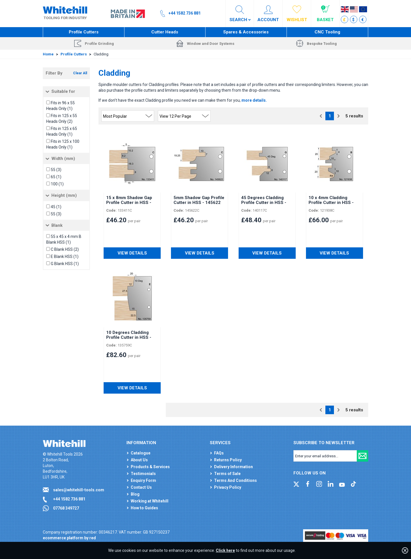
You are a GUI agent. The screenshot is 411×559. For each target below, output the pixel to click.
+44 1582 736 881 (69, 499)
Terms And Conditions (235, 480)
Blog (135, 494)
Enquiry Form (143, 480)
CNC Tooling (327, 32)
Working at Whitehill (149, 501)
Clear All (80, 73)
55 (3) (56, 169)
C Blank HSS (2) (65, 249)
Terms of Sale (227, 473)
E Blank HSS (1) (64, 256)
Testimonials (143, 473)
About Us (139, 460)
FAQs (219, 453)
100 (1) (57, 184)
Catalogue (140, 453)
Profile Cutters (83, 32)
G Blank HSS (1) (65, 263)
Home (48, 54)
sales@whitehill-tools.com (78, 490)
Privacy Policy (227, 487)
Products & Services (150, 466)
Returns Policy (228, 460)
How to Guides (144, 508)
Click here (225, 550)
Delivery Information (233, 466)
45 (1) (56, 207)
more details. (254, 100)
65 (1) (56, 177)
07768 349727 (66, 508)
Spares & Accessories (246, 32)
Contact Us (141, 487)
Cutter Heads (164, 32)
